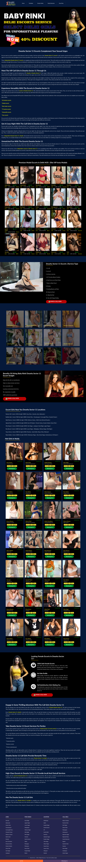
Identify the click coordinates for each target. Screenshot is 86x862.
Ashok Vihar (8, 825)
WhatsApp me (64, 860)
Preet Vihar (27, 848)
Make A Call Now (55, 302)
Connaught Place (9, 829)
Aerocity (7, 820)
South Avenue (46, 827)
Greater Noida (40, 3)
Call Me (21, 860)
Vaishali (45, 853)
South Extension (66, 839)
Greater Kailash (9, 846)
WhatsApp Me (12, 468)
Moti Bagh (27, 832)
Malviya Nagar (28, 829)
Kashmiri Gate (66, 843)
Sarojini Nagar (46, 825)
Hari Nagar (8, 850)
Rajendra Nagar (66, 834)
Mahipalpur (27, 827)
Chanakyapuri (8, 827)
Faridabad (31, 3)
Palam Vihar (65, 827)
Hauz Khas (61, 3)
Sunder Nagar (46, 839)
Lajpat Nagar (27, 822)
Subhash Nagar (47, 836)
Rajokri (64, 841)
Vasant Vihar (46, 848)
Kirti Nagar (65, 825)
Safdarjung (46, 820)
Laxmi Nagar (27, 825)
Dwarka (7, 839)
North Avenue (28, 839)
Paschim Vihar (66, 822)
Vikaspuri (45, 850)
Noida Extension (51, 3)
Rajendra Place (66, 836)
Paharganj (27, 843)
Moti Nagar (27, 834)
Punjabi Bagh (27, 850)
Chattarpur (65, 850)
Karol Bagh (27, 820)
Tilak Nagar (46, 841)
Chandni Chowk (9, 832)
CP (44, 829)
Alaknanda (8, 822)
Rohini (26, 853)
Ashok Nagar (65, 853)
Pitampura (27, 846)
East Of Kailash (9, 841)
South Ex (45, 834)
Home (23, 3)
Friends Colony (9, 843)
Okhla (26, 841)
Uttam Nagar (46, 843)
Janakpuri (8, 853)
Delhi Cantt (8, 836)
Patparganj (65, 829)
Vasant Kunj (46, 846)
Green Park (8, 848)
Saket (45, 822)
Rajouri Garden (66, 820)
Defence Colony (9, 834)
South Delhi (46, 832)
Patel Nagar (65, 848)
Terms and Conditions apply (51, 857)
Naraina (64, 846)
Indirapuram (65, 832)
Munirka (26, 836)
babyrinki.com (32, 857)
